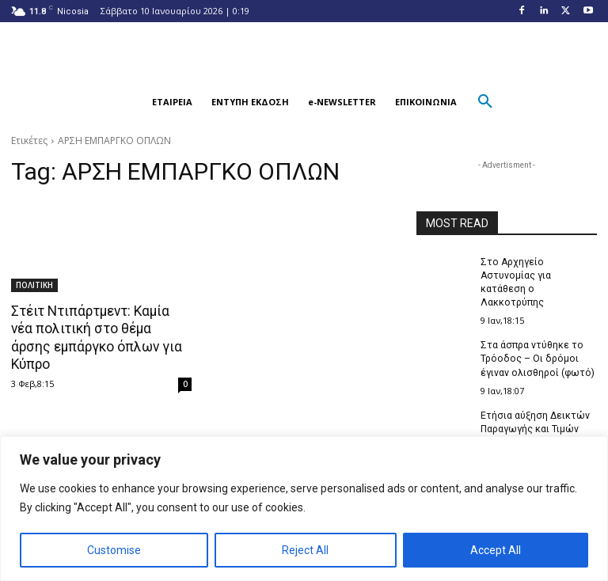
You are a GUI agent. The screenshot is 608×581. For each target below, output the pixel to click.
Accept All (495, 550)
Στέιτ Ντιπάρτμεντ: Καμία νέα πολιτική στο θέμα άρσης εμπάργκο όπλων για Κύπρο (101, 328)
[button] (123, 102)
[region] (304, 508)
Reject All (305, 550)
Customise (114, 550)
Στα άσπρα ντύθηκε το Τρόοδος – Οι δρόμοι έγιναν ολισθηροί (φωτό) (536, 358)
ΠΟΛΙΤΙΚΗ (34, 284)
